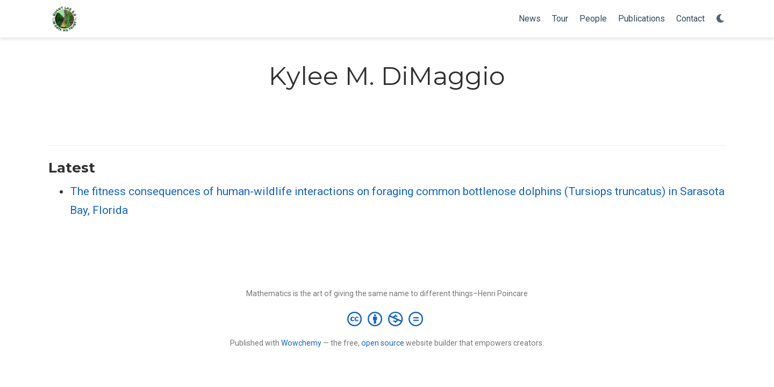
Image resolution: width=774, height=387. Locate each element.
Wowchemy (301, 343)
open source (382, 343)
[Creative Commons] (387, 319)
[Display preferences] (721, 19)
